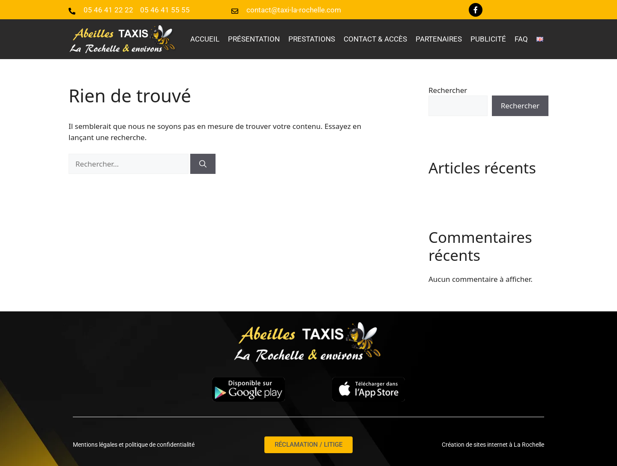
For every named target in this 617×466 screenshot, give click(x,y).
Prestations (311, 39)
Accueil (204, 39)
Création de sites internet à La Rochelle (493, 444)
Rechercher (447, 90)
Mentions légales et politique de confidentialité (134, 444)
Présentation (254, 39)
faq (521, 39)
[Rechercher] (203, 164)
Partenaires (439, 39)
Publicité (488, 39)
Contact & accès (375, 39)
